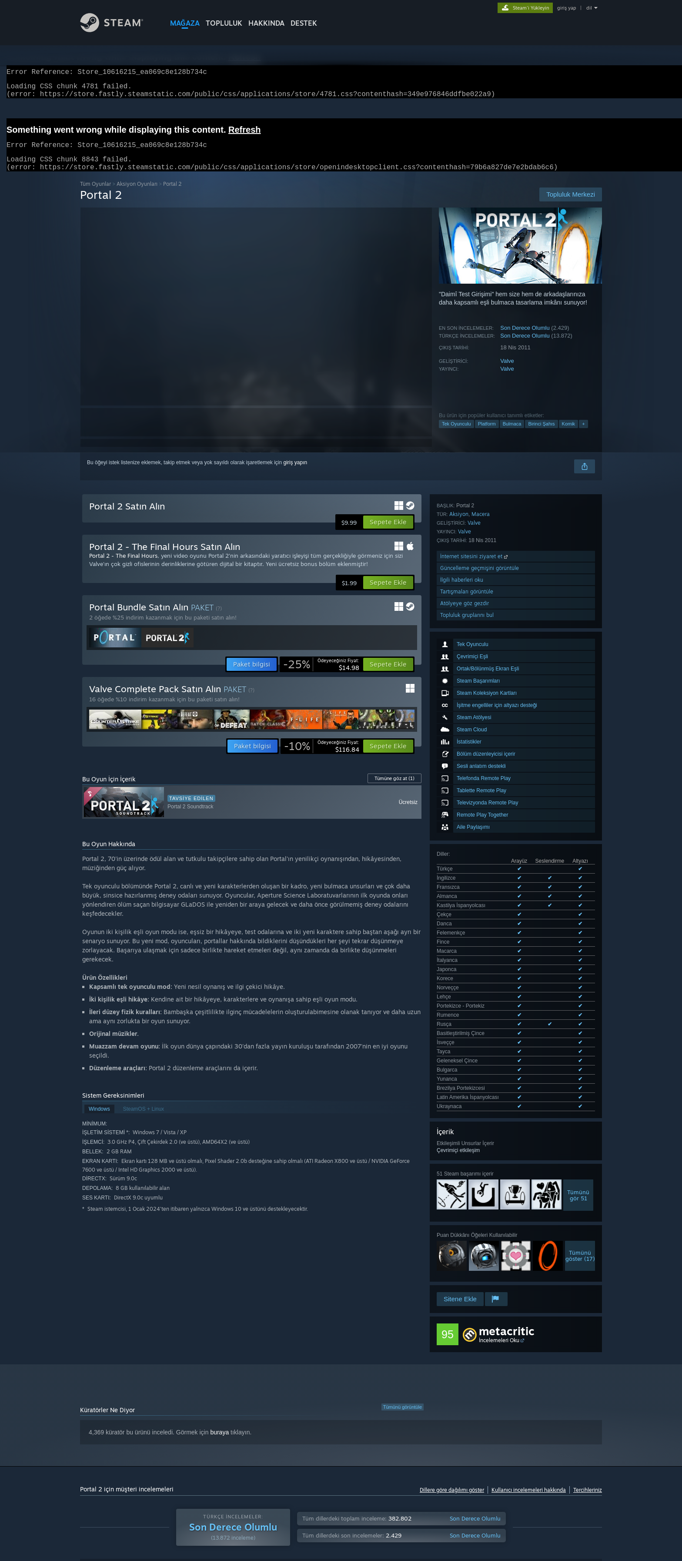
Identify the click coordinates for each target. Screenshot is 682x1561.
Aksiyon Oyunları (137, 194)
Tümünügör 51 (578, 875)
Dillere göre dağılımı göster (452, 1357)
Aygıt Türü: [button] (94, 1479)
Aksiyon (458, 985)
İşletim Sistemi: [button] (472, 1467)
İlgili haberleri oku (461, 1051)
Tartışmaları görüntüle (466, 1062)
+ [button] (583, 434)
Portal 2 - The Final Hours (123, 566)
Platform (487, 434)
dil (589, 8)
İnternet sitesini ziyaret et (474, 1027)
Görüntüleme (346, 1440)
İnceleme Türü (103, 1440)
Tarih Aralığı (238, 1440)
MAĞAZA (185, 23)
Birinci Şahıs (541, 434)
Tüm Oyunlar (95, 194)
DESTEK (304, 23)
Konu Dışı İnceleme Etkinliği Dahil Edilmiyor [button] (227, 1467)
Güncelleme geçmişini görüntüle (479, 1039)
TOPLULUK (224, 23)
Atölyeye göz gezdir (464, 1074)
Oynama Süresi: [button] (313, 1467)
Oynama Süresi (291, 1440)
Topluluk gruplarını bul (467, 1086)
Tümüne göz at (394, 789)
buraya (219, 1299)
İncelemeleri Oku (499, 1158)
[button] (388, 532)
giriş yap (566, 8)
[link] (321, 675)
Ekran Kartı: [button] (554, 1467)
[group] (341, 1473)
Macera (480, 985)
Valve (507, 371)
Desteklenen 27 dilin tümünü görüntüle (481, 788)
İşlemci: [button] (516, 1467)
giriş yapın (296, 473)
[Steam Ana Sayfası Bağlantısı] (118, 29)
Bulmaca (512, 434)
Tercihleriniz (587, 1357)
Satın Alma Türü (161, 1440)
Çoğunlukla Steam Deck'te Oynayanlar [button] (393, 1467)
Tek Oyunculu (456, 434)
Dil (202, 1440)
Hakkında (266, 23)
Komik (568, 434)
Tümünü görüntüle (402, 1274)
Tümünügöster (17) (580, 935)
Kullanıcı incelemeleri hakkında (528, 1357)
